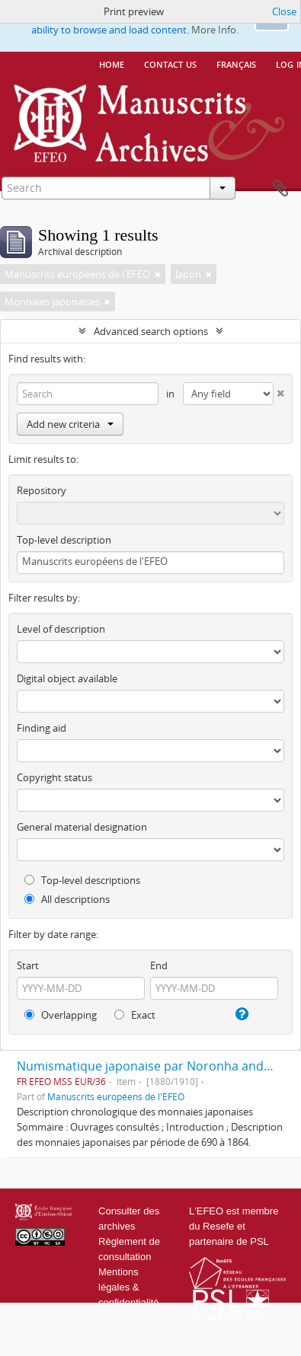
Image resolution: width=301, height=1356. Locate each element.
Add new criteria (70, 424)
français (236, 63)
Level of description (61, 629)
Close (284, 11)
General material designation (82, 827)
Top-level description (64, 540)
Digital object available (67, 678)
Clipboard (280, 189)
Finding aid (41, 728)
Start (28, 965)
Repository (41, 490)
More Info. (215, 30)
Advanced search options (151, 331)
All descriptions (67, 899)
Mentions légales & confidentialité (128, 1287)
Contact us (170, 63)
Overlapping (60, 1015)
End (159, 965)
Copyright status (54, 777)
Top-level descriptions (82, 880)
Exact (134, 1015)
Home (111, 63)
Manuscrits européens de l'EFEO (115, 1096)
